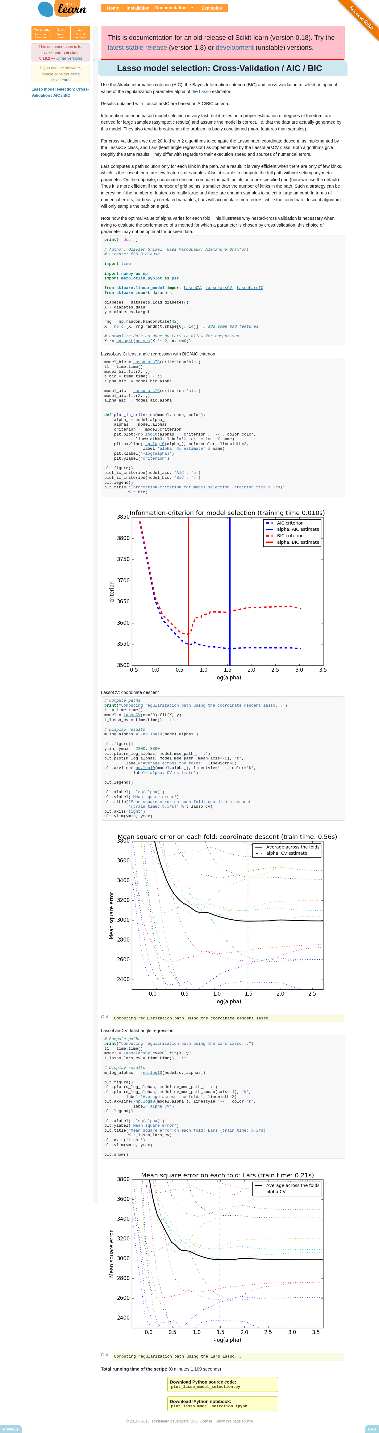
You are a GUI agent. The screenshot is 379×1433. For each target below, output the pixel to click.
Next (60, 33)
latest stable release (137, 47)
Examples (212, 8)
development (235, 47)
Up (79, 33)
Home (113, 8)
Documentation (171, 7)
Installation (138, 8)
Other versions (69, 58)
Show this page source (234, 1423)
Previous (41, 33)
